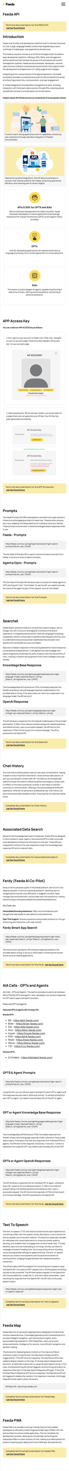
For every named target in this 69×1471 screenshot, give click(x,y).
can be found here (15, 27)
